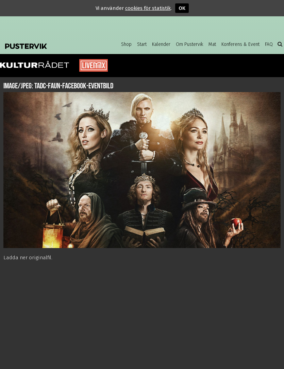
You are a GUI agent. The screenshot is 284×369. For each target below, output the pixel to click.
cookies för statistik (148, 8)
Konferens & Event (240, 44)
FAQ (269, 44)
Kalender (161, 44)
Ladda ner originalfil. (27, 257)
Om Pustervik (189, 44)
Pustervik (47, 44)
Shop (126, 44)
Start (142, 44)
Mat (212, 44)
